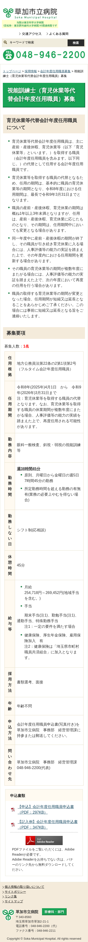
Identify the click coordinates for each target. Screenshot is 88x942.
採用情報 (31, 71)
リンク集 (11, 896)
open (77, 14)
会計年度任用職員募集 (55, 71)
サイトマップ (14, 901)
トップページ (12, 71)
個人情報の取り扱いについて (24, 886)
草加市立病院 (30, 13)
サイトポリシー (15, 891)
